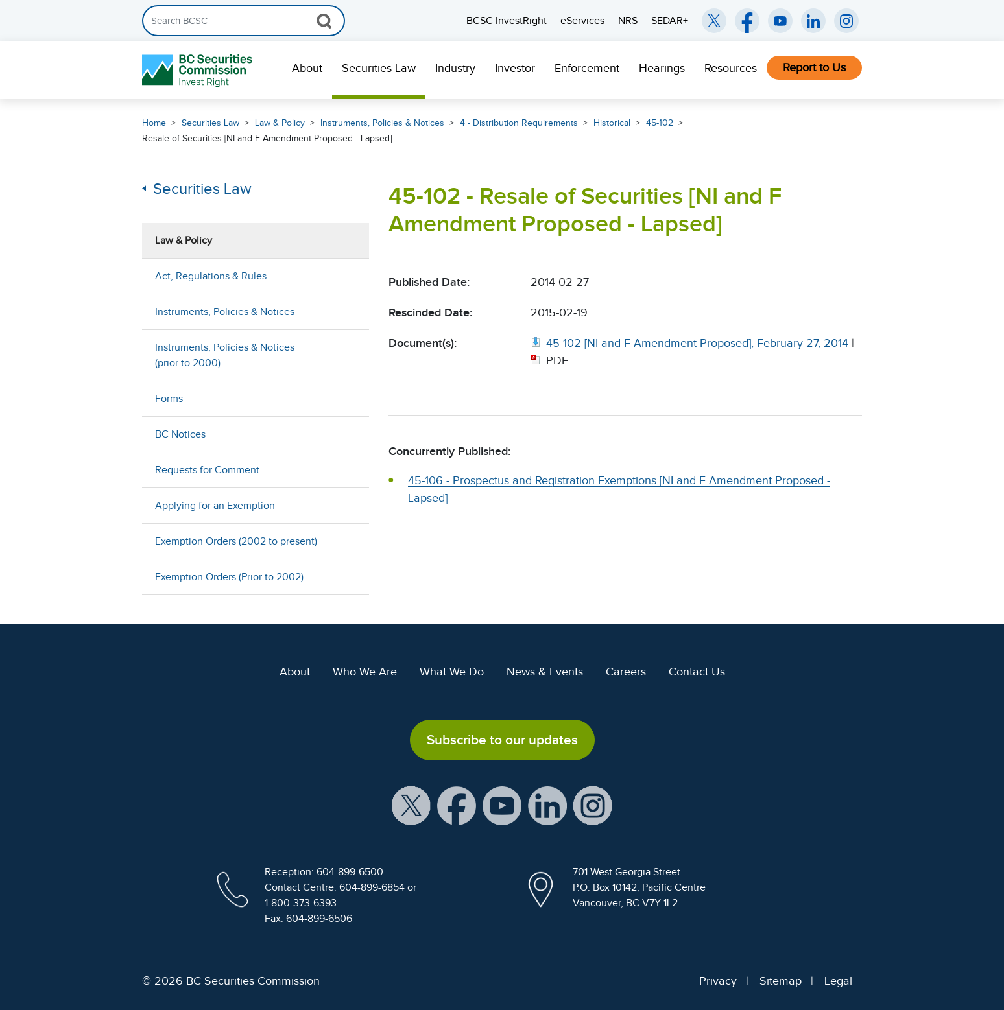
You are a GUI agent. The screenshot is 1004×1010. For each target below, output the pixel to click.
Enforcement (587, 68)
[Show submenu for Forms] (346, 398)
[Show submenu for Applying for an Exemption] (346, 505)
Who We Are (365, 671)
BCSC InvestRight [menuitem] (506, 21)
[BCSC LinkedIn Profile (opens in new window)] (547, 805)
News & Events (545, 671)
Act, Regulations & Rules (211, 276)
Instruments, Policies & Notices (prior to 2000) (224, 355)
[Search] (243, 20)
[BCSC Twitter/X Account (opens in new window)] (714, 20)
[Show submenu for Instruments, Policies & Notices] (346, 311)
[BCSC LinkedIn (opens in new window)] (813, 20)
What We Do (452, 671)
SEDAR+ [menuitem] (669, 21)
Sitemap (780, 980)
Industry (455, 68)
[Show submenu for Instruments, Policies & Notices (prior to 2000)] (346, 355)
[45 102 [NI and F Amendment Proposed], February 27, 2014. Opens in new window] (691, 342)
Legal (838, 980)
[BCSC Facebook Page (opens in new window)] (747, 20)
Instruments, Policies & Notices (382, 123)
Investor (515, 68)
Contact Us (697, 671)
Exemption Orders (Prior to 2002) (229, 577)
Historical (611, 123)
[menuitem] (307, 70)
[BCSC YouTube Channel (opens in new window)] (780, 20)
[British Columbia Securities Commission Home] (199, 70)
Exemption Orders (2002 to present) (236, 541)
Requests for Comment (207, 470)
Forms (169, 399)
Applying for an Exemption (215, 505)
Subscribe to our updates (502, 739)
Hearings (662, 68)
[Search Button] (324, 20)
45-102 (659, 123)
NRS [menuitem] (628, 21)
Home (154, 123)
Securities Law (379, 68)
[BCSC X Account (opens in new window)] (411, 805)
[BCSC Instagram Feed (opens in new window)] (846, 20)
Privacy (718, 980)
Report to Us (814, 67)
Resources (730, 68)
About (307, 68)
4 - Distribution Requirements (519, 123)
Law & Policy (280, 123)
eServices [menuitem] (582, 21)
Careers (626, 671)
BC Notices (180, 434)
